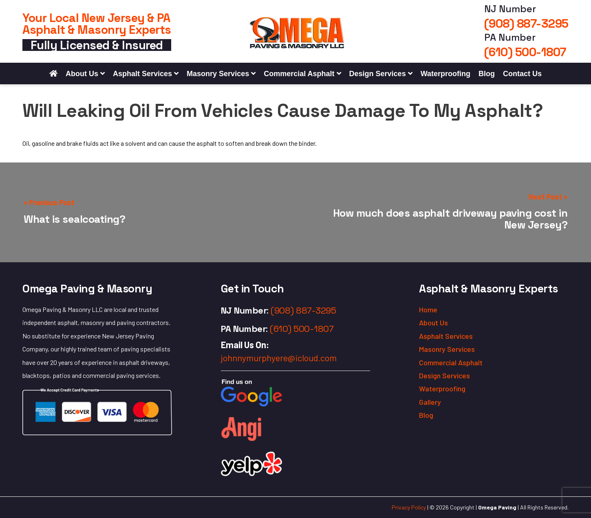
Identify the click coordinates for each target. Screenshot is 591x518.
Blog (487, 74)
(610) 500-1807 (525, 51)
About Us (82, 74)
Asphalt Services (142, 74)
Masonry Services (218, 74)
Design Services (377, 74)
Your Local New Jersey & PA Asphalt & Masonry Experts (96, 23)
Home (428, 309)
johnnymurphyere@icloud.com (279, 357)
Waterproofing (445, 74)
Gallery (430, 401)
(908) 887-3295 (526, 23)
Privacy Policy (409, 507)
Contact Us (522, 74)
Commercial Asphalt (299, 74)
